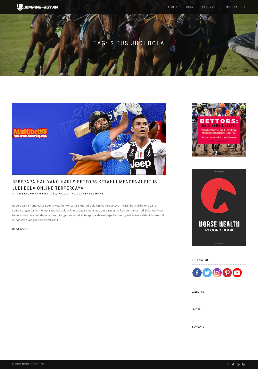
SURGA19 (198, 326)
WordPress (40, 363)
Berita (173, 7)
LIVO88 (196, 309)
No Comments (82, 193)
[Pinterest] (227, 272)
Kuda (189, 7)
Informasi (209, 7)
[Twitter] (207, 272)
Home (99, 193)
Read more (19, 229)
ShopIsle (17, 363)
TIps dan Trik (235, 7)
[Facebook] (197, 272)
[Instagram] (217, 272)
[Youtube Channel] (237, 272)
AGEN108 (198, 292)
